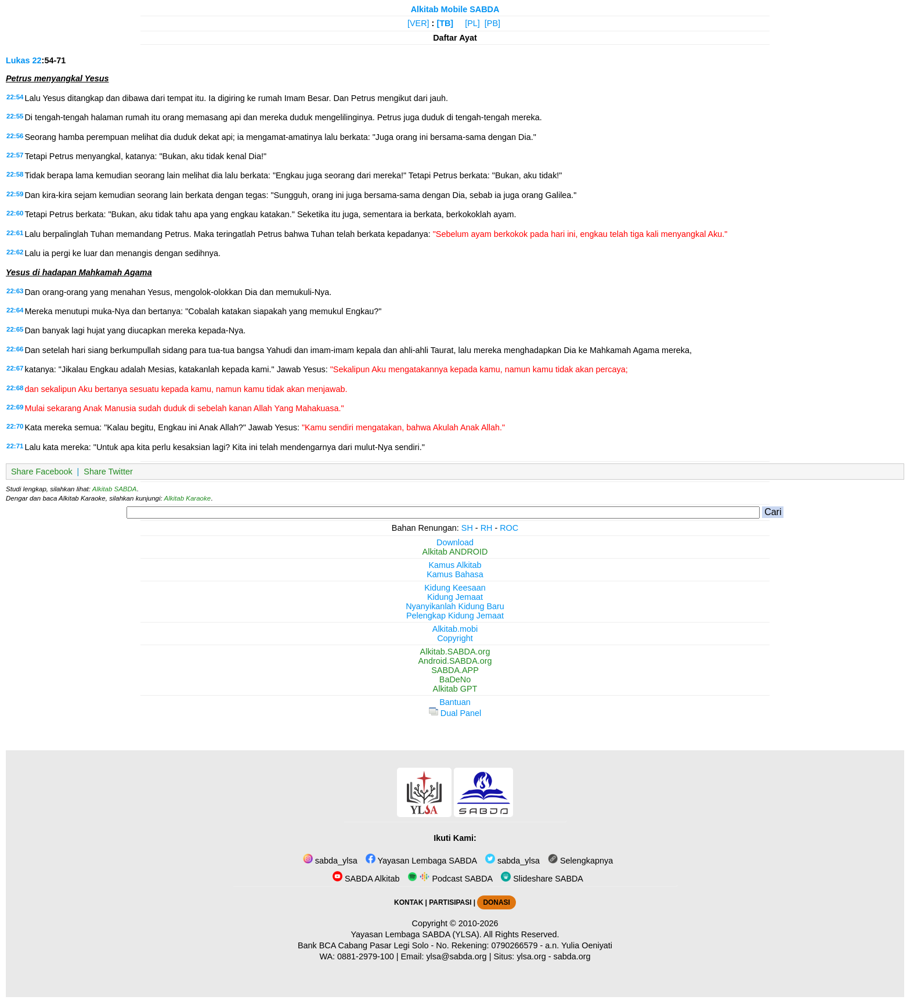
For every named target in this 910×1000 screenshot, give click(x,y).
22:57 (14, 155)
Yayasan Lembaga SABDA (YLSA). (416, 934)
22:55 (14, 116)
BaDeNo (455, 679)
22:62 (14, 252)
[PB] (492, 23)
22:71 (14, 446)
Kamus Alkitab (454, 565)
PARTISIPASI (450, 902)
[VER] (418, 23)
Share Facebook (42, 471)
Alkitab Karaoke (187, 498)
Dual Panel (455, 713)
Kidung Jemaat (455, 597)
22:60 (14, 213)
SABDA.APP (455, 670)
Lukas (18, 60)
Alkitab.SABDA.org (455, 651)
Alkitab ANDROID (455, 551)
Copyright (455, 638)
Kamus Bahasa (455, 574)
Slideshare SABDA (542, 878)
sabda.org (572, 956)
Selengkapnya (580, 860)
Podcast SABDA (450, 878)
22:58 (14, 174)
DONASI (496, 902)
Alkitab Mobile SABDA (455, 9)
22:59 (14, 193)
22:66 (14, 349)
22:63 (14, 290)
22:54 (14, 96)
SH (467, 528)
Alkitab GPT (455, 688)
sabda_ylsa (330, 860)
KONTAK (408, 902)
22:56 (14, 135)
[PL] (472, 23)
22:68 (14, 387)
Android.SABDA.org (455, 661)
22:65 (14, 329)
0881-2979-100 (365, 956)
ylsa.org (531, 956)
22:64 (14, 310)
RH (487, 528)
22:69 (14, 407)
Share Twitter (108, 471)
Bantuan (455, 702)
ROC (509, 528)
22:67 (14, 368)
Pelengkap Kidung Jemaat (455, 615)
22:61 (14, 232)
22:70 (14, 426)
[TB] (444, 23)
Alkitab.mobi (455, 629)
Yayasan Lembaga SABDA (421, 860)
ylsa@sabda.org (456, 956)
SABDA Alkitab (366, 878)
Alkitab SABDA (114, 488)
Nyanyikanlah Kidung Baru (455, 606)
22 (37, 60)
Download (455, 542)
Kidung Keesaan (455, 587)
